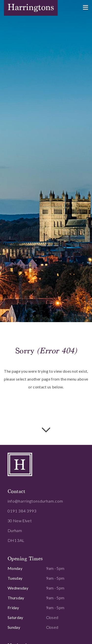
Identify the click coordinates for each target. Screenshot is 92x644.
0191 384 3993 (22, 510)
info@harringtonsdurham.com (35, 501)
